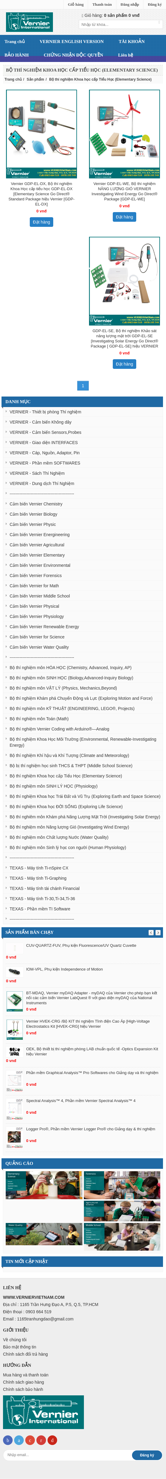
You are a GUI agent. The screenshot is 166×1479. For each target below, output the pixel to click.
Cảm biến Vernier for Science (37, 637)
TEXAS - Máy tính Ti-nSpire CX (39, 868)
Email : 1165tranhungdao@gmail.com (38, 1319)
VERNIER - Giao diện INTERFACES (44, 442)
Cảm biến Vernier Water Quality (39, 647)
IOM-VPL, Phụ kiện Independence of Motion (64, 969)
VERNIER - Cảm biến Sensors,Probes (45, 432)
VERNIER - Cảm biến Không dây (41, 422)
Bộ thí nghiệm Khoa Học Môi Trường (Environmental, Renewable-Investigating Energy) (83, 742)
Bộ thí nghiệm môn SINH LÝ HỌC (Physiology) (53, 786)
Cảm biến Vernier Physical (34, 606)
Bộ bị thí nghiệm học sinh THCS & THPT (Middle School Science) (71, 765)
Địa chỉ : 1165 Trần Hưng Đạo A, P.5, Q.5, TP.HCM (50, 1304)
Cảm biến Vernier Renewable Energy (44, 626)
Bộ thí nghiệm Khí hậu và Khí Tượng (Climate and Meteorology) (69, 755)
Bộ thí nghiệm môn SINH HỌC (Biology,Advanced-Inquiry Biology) (71, 677)
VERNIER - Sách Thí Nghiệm (37, 473)
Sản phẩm (35, 79)
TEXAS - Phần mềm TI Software (40, 908)
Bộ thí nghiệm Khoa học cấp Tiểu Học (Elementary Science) (66, 775)
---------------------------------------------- (42, 493)
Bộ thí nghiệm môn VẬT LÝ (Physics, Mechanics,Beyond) (63, 688)
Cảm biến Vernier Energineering (40, 534)
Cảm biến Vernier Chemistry (36, 504)
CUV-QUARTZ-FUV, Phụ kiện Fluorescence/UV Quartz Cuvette (81, 945)
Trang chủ (13, 79)
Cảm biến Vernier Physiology (37, 616)
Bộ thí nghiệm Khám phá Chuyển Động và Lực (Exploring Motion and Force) (81, 698)
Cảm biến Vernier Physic (33, 524)
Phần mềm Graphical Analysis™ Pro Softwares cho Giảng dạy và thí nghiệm (92, 1072)
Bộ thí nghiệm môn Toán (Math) (39, 718)
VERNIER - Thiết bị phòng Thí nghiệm (45, 411)
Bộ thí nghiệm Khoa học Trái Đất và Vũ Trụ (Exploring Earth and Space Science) (85, 796)
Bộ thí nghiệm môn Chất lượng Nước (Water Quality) (59, 837)
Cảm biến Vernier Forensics (36, 575)
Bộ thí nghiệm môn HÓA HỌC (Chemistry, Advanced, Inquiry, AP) (70, 667)
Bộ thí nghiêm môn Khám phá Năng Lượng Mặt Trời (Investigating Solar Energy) (85, 816)
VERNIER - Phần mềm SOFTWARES (45, 463)
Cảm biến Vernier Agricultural (37, 544)
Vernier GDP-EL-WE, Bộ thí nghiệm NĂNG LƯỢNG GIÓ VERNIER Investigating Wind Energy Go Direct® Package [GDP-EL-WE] (124, 191)
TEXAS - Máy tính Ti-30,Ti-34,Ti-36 (42, 898)
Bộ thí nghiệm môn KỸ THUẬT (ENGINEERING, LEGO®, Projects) (72, 708)
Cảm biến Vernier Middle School (40, 596)
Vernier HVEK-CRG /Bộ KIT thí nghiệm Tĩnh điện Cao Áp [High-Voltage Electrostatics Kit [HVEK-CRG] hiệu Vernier (88, 1024)
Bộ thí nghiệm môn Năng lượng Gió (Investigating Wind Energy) (69, 827)
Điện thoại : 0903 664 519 (27, 1311)
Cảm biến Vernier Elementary (37, 555)
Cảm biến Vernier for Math (34, 585)
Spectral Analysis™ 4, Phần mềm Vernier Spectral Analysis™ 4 (81, 1100)
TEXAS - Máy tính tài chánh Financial (45, 888)
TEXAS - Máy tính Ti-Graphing (38, 878)
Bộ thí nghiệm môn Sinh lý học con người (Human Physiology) (68, 847)
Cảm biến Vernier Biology (33, 514)
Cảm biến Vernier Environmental (40, 565)
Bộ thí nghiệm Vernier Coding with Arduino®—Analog (59, 729)
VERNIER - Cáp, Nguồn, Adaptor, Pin (45, 452)
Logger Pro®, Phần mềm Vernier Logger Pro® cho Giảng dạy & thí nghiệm (90, 1129)
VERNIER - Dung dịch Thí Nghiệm (42, 483)
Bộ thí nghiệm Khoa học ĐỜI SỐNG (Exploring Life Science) (66, 806)
